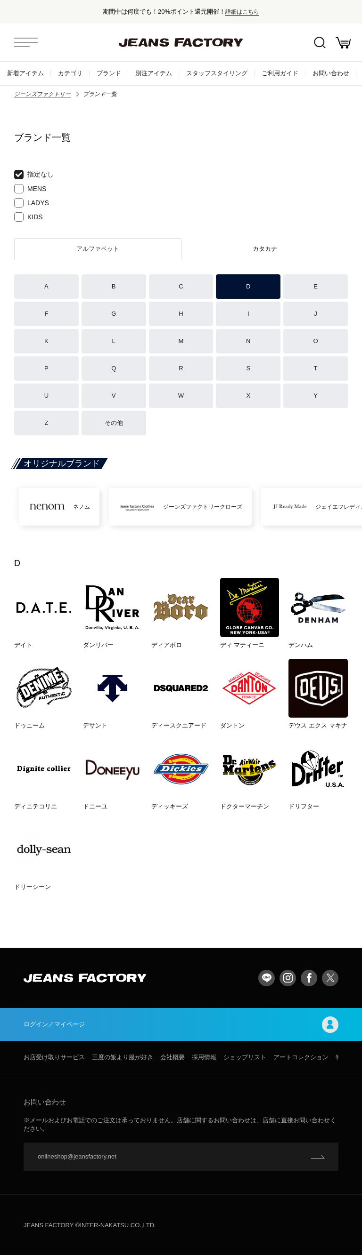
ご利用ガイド (280, 73)
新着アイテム (25, 73)
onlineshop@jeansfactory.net (77, 1156)
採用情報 (204, 1057)
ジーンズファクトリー (42, 94)
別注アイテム (153, 73)
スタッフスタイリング (216, 73)
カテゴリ (70, 73)
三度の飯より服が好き (122, 1057)
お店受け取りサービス (54, 1057)
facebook (309, 978)
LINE (266, 978)
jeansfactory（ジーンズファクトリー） (181, 42)
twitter (330, 978)
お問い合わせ (331, 73)
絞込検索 (320, 42)
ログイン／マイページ (181, 1024)
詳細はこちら (242, 11)
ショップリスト (244, 1057)
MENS (30, 188)
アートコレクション (301, 1057)
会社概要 (172, 1057)
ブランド (109, 73)
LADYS (31, 203)
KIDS (28, 217)
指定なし (34, 174)
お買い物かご (343, 42)
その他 (114, 422)
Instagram (288, 978)
